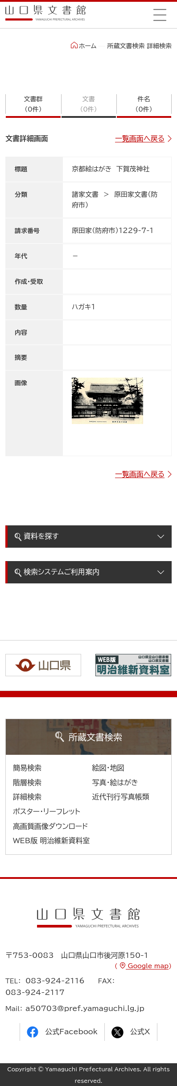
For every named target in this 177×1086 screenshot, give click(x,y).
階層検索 (27, 782)
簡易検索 (27, 767)
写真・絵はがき (115, 782)
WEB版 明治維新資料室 (51, 840)
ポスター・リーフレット (46, 811)
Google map (147, 966)
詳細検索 (27, 796)
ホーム (83, 45)
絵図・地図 (108, 767)
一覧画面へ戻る (140, 138)
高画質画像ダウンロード (50, 826)
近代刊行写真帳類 (120, 796)
